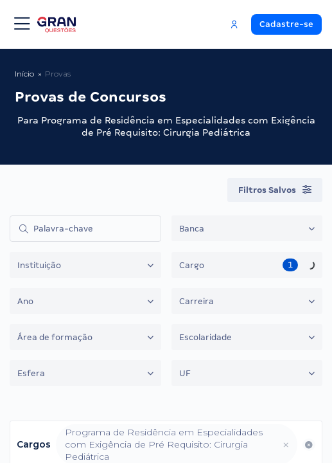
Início (24, 73)
